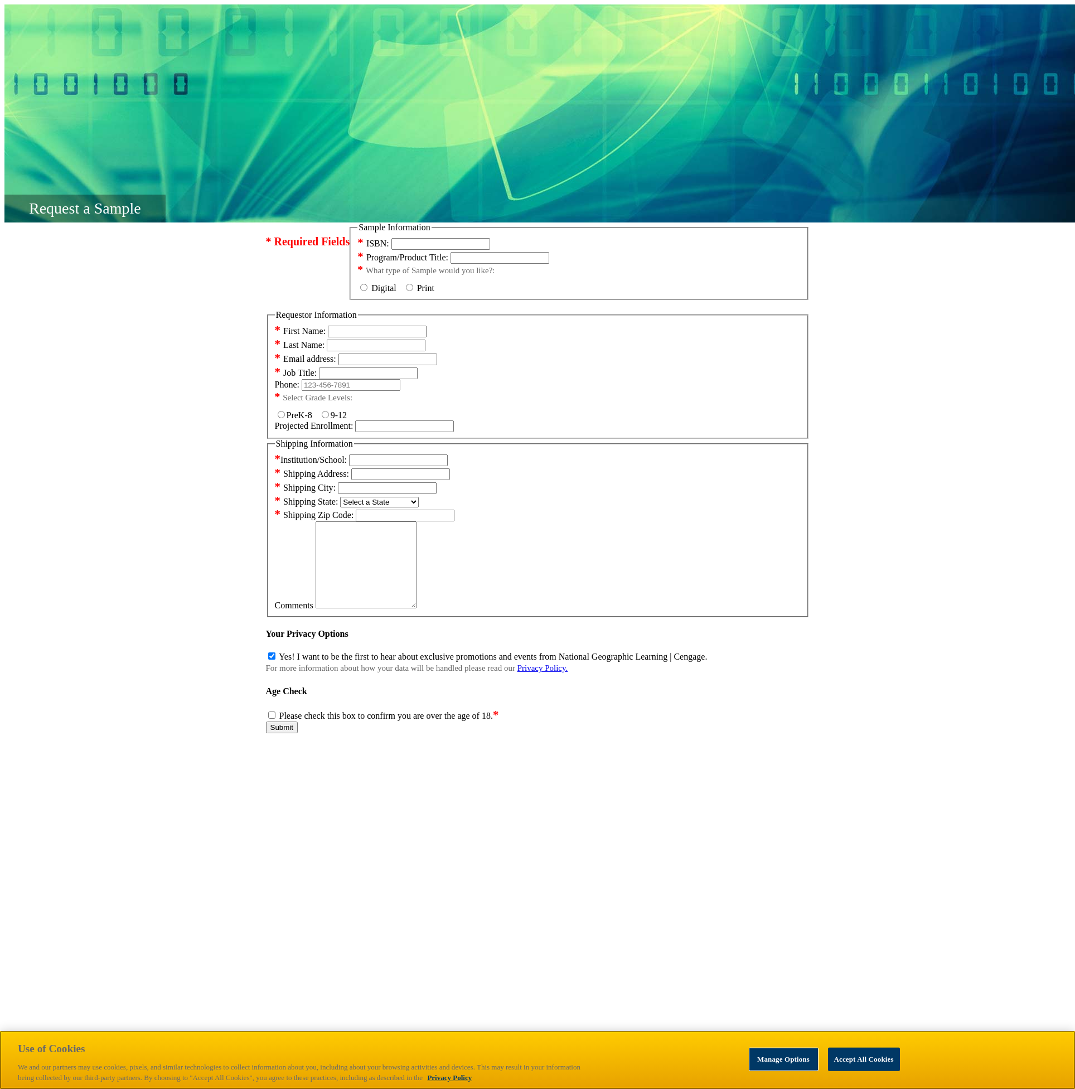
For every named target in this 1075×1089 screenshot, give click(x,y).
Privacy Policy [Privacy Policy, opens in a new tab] (449, 1077)
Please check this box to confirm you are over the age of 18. (389, 732)
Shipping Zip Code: (314, 515)
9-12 (334, 415)
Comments (294, 622)
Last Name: (300, 345)
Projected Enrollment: (314, 425)
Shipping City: (305, 487)
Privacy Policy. (542, 684)
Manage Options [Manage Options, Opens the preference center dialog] (783, 1059)
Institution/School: (311, 459)
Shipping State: (306, 501)
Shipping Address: (312, 473)
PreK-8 (297, 415)
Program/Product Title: (402, 257)
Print (420, 288)
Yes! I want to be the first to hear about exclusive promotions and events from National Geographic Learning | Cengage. (493, 673)
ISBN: (373, 243)
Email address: (305, 359)
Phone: (287, 384)
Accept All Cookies (864, 1059)
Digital (381, 288)
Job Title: (296, 372)
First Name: (300, 331)
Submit (281, 744)
